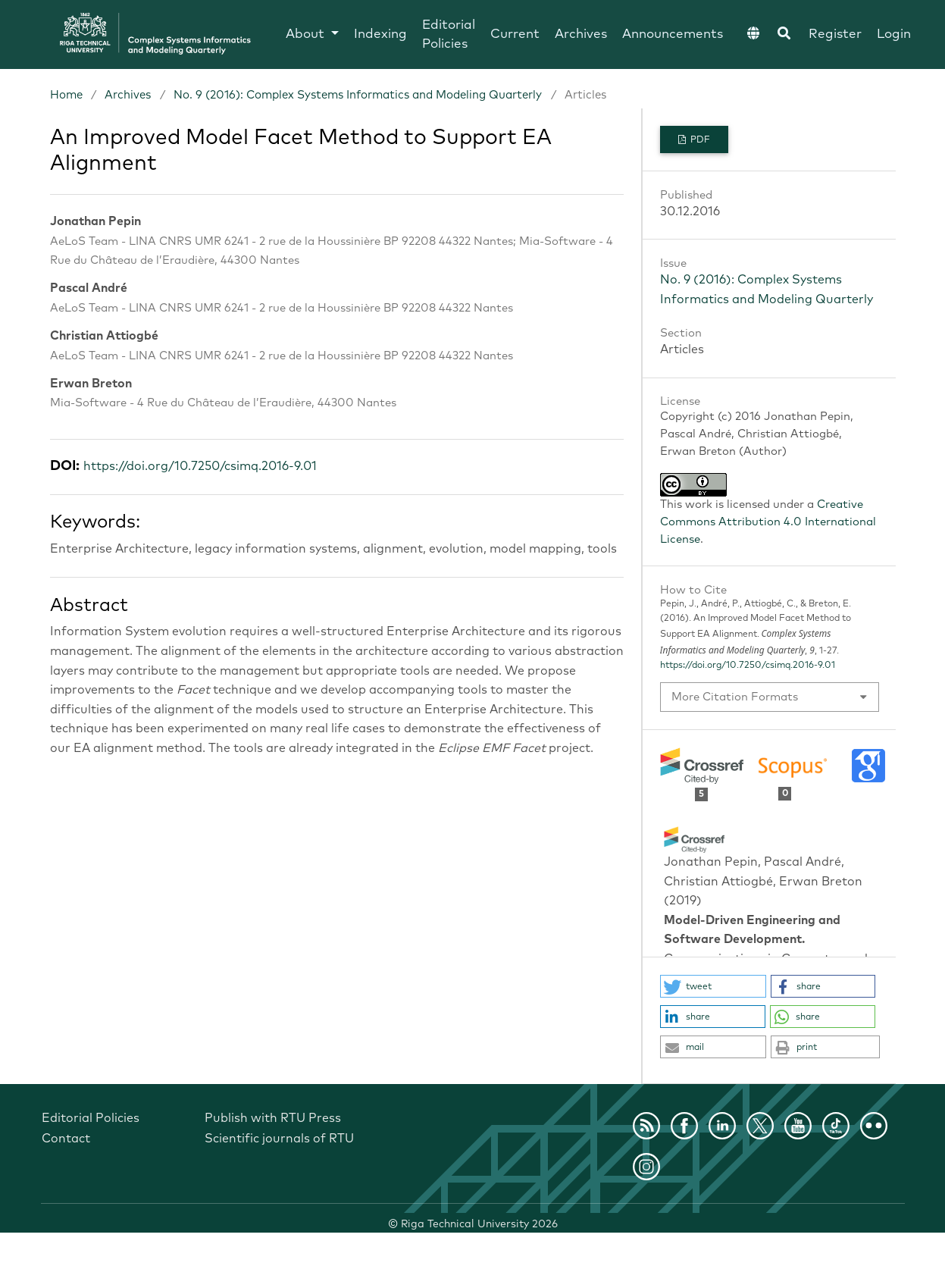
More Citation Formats (734, 697)
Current (515, 34)
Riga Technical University (479, 1224)
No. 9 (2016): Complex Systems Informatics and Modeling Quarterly (358, 95)
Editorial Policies (448, 35)
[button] (713, 986)
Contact (66, 1139)
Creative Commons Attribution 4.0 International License (768, 522)
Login (894, 34)
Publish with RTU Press (273, 1118)
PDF (699, 140)
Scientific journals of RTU (279, 1139)
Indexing (380, 34)
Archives (581, 34)
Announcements (672, 34)
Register (835, 34)
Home (66, 95)
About (307, 34)
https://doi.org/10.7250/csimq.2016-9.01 (200, 466)
